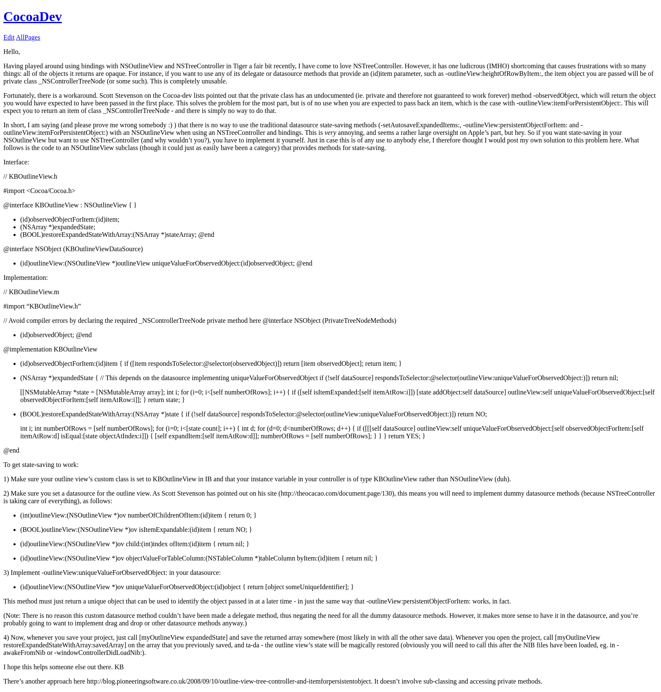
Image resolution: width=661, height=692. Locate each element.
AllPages (28, 37)
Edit (9, 37)
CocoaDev (32, 16)
